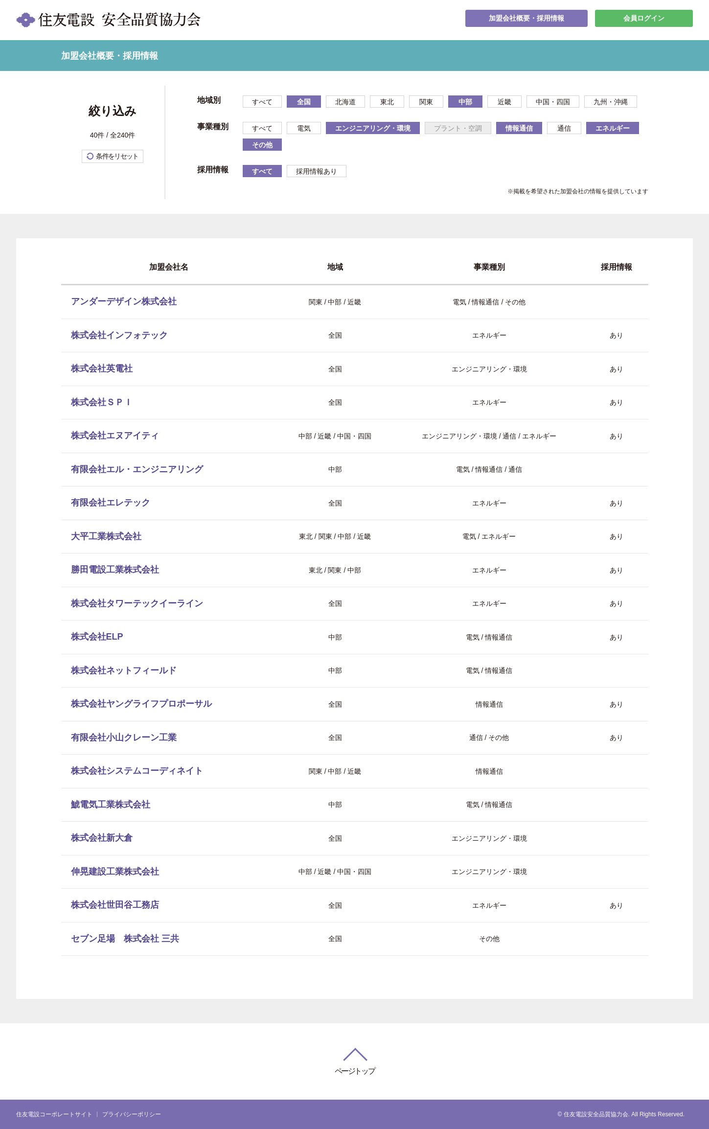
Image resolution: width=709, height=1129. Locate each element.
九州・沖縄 (611, 102)
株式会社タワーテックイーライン (137, 603)
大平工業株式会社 (106, 536)
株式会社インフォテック (119, 335)
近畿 (504, 102)
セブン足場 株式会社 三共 (125, 939)
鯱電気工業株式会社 (110, 804)
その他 (262, 145)
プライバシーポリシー (131, 1114)
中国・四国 (553, 102)
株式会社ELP (97, 637)
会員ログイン (643, 20)
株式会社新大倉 (102, 838)
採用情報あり (316, 171)
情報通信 (519, 128)
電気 (304, 128)
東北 (387, 102)
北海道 (345, 102)
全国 (304, 102)
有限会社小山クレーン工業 (124, 737)
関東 (426, 102)
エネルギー (612, 128)
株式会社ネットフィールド (124, 670)
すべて (262, 102)
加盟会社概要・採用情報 (526, 20)
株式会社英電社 (102, 368)
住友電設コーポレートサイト (54, 1114)
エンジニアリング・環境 (373, 128)
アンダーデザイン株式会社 (124, 301)
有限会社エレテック (110, 502)
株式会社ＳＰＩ (102, 402)
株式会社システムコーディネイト (137, 771)
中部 (465, 102)
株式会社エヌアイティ (115, 435)
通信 (564, 128)
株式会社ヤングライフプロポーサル (141, 704)
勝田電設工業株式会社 (115, 570)
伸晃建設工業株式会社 (115, 871)
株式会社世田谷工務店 (115, 905)
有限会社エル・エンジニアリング (137, 469)
